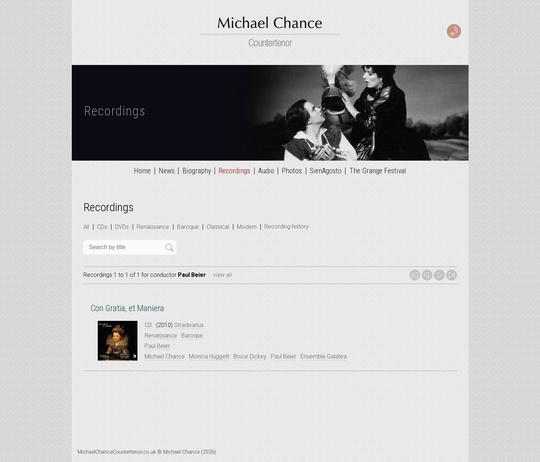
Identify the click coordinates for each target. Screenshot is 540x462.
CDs (102, 226)
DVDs (122, 226)
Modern (246, 226)
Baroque (188, 226)
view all (222, 274)
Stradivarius (189, 325)
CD (148, 325)
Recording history (286, 226)
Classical (218, 226)
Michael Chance (165, 356)
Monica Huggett (209, 356)
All (86, 226)
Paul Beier (157, 346)
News (167, 170)
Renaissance (153, 226)
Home (142, 170)
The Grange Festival (378, 170)
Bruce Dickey (250, 356)
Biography (197, 170)
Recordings (234, 170)
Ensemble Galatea (323, 356)
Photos (292, 170)
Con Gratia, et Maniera (127, 308)
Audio (266, 170)
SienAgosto (326, 170)
